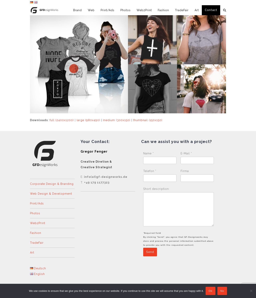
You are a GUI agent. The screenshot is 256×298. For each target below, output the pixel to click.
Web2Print (37, 223)
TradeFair (37, 242)
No (222, 290)
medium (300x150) (116, 120)
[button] (224, 10)
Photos (35, 213)
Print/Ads (37, 203)
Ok (210, 290)
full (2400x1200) (62, 120)
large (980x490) (88, 120)
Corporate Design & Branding (52, 183)
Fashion (35, 233)
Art (32, 252)
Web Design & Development (51, 193)
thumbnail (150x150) (147, 120)
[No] (251, 291)
